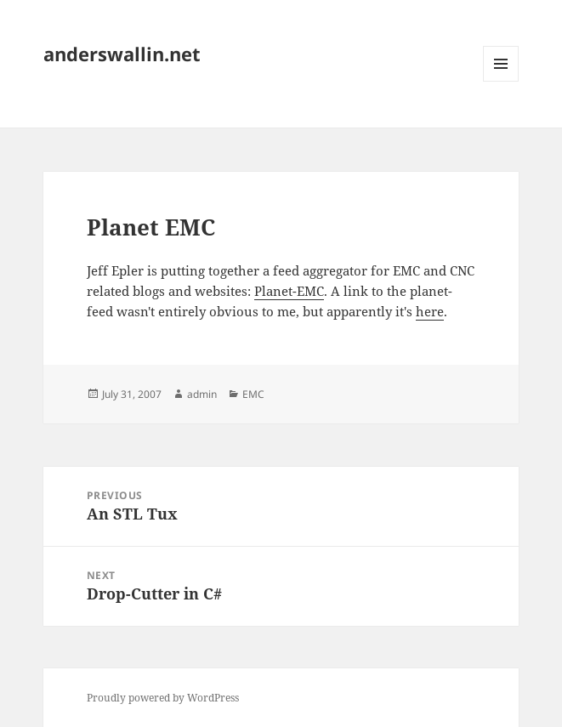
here (430, 311)
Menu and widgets (501, 81)
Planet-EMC (289, 290)
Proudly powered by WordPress (163, 697)
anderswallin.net (122, 53)
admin (202, 394)
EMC (253, 394)
